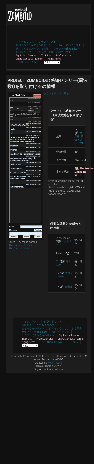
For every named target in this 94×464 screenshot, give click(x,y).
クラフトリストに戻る (56, 93)
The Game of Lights (20, 248)
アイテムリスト (25, 41)
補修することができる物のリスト (35, 45)
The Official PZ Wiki (27, 62)
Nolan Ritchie (55, 362)
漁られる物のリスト (69, 45)
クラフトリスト (47, 41)
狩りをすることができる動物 (32, 48)
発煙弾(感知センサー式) (78, 138)
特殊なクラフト (25, 52)
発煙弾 (68, 286)
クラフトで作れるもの (65, 48)
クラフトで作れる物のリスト (54, 52)
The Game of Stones (20, 245)
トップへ (73, 342)
